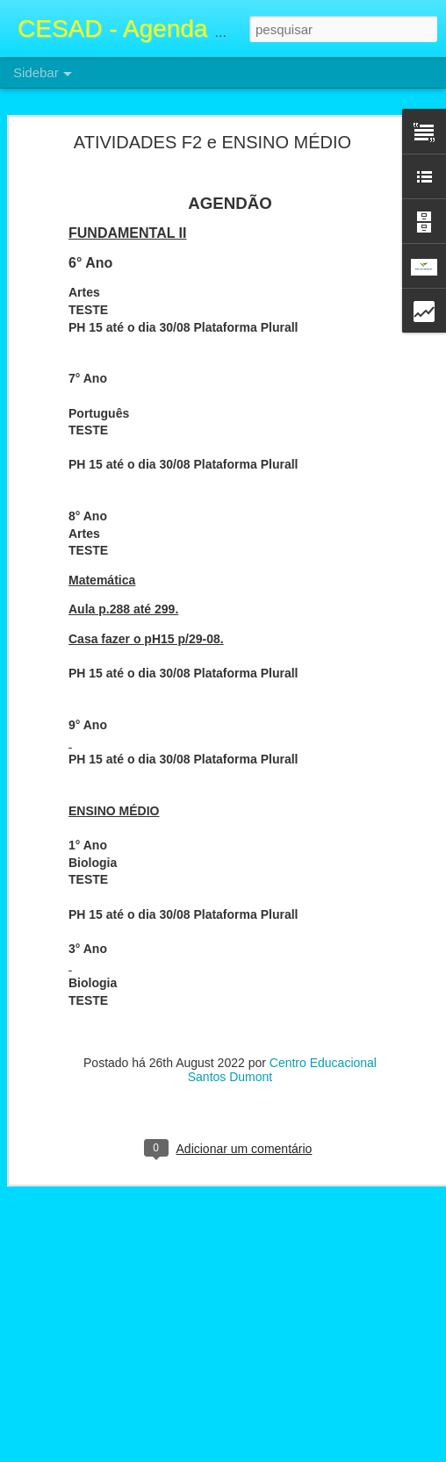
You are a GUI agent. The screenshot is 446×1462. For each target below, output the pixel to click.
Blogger (293, 1452)
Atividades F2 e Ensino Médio (113, 1371)
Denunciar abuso (351, 1452)
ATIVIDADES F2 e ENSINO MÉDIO (212, 111)
